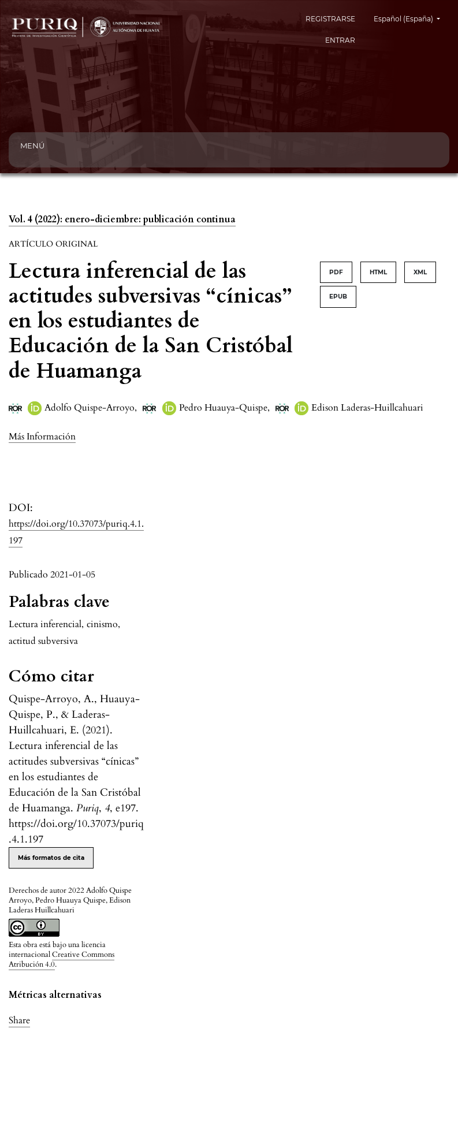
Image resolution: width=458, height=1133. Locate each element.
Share (19, 1020)
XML (420, 272)
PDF (336, 272)
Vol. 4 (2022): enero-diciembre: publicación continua (122, 219)
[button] (42, 436)
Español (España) (411, 17)
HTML (378, 272)
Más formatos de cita (51, 858)
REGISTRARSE (330, 18)
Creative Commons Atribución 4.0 (61, 959)
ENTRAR (340, 40)
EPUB (338, 296)
